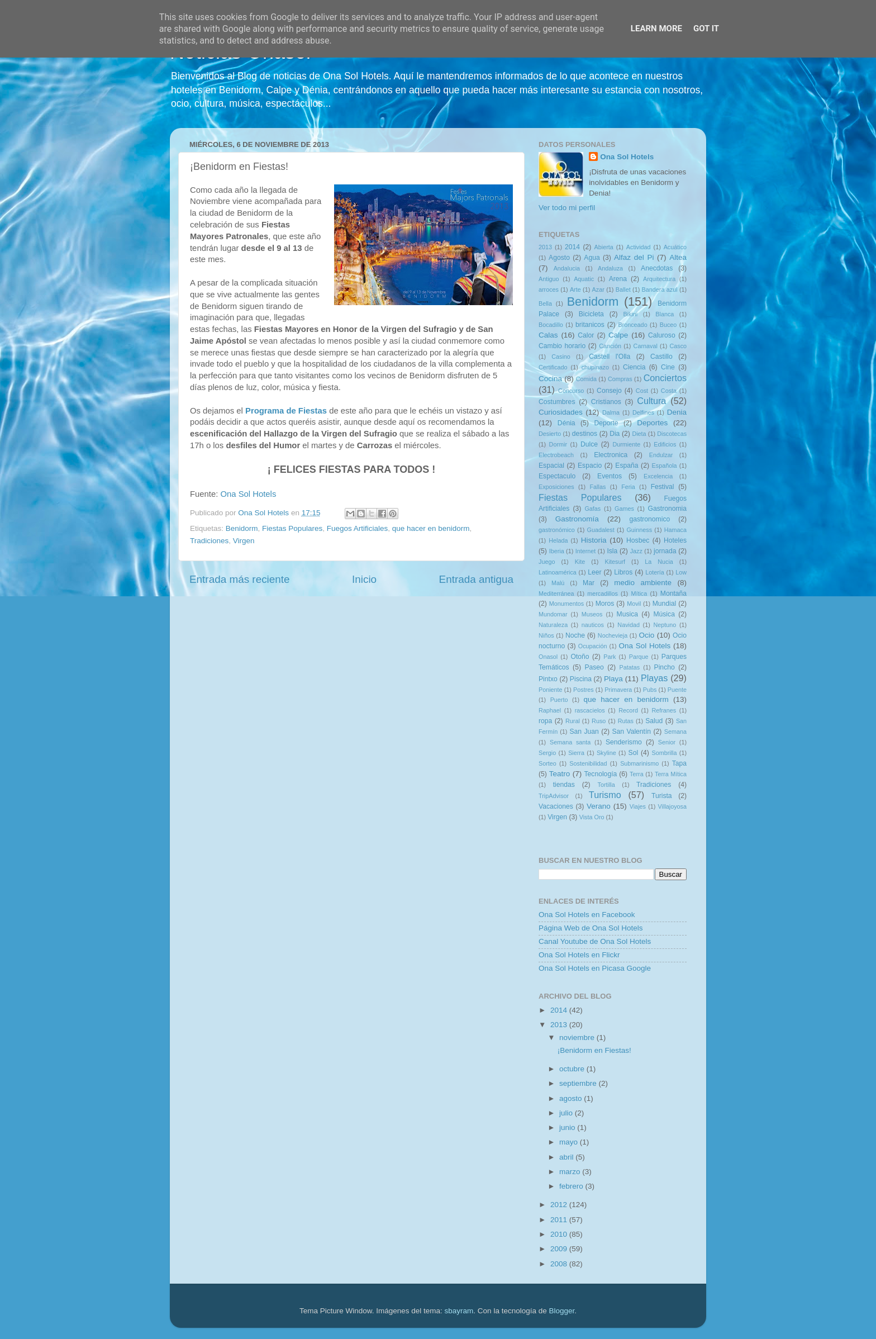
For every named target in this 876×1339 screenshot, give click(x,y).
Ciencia (634, 367)
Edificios (665, 444)
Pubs (650, 689)
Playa (613, 679)
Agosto (559, 258)
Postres (583, 689)
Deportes (652, 423)
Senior (666, 742)
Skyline (606, 752)
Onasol (548, 656)
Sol (634, 753)
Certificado (553, 367)
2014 (572, 247)
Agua (591, 258)
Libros (623, 572)
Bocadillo (551, 324)
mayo (569, 1142)
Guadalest (601, 529)
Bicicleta (591, 314)
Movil (634, 603)
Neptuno (664, 624)
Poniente (551, 689)
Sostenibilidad (588, 763)
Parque (639, 656)
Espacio (590, 465)
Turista (661, 796)
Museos (592, 614)
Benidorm (242, 528)
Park (609, 656)
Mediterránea (556, 593)
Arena (618, 279)
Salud (654, 721)
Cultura (651, 401)
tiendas (564, 785)
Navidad (628, 624)
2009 (559, 1249)
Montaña (673, 593)
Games (624, 508)
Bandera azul (660, 289)
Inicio (364, 579)
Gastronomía (577, 519)
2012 (559, 1204)
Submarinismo (639, 763)
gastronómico (557, 529)
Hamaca (675, 529)
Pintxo (548, 679)
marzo (570, 1171)
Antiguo (549, 279)
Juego (547, 561)
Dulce (589, 444)
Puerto (559, 699)
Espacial (551, 465)
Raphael (550, 710)
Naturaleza (553, 624)
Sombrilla (664, 752)
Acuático (675, 247)
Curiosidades (561, 412)
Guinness (639, 529)
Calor (586, 335)
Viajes (638, 806)
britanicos (589, 325)
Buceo (668, 324)
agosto (571, 1098)
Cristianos (606, 402)
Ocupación (592, 646)
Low (681, 572)
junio (568, 1127)
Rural (572, 721)
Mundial (665, 603)
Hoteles (675, 540)
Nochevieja (612, 635)
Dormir (558, 444)
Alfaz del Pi (634, 257)
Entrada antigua (476, 579)
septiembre (579, 1083)
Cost (642, 390)
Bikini (630, 314)
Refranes (663, 710)
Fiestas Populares (292, 528)
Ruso (599, 721)
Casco (678, 346)
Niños (546, 635)
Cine (668, 367)
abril (567, 1157)
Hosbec (637, 540)
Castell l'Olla (609, 356)
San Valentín (631, 731)
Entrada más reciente (239, 579)
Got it (706, 28)
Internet (585, 551)
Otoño (579, 657)
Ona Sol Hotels (248, 494)
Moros (605, 603)
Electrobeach (556, 455)
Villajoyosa (672, 806)
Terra (637, 774)
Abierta (603, 247)
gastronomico (649, 519)
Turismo (605, 795)
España (626, 465)
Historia (594, 540)
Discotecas (672, 433)
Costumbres (557, 402)
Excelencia (658, 476)
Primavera (618, 689)
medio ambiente (643, 582)
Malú (557, 583)
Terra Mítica (671, 774)
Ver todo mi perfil (567, 207)
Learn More (656, 28)
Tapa (679, 763)
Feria (628, 486)
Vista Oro (591, 817)
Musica (627, 614)
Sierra (576, 752)
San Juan (583, 731)
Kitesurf (614, 561)
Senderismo (624, 742)
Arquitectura (659, 279)
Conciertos (665, 378)
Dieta (639, 433)
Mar (588, 583)
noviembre (578, 1037)
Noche (575, 635)
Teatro (559, 774)
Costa (669, 390)
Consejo (609, 391)
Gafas (592, 508)
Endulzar (661, 455)
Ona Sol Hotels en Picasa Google (595, 968)
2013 (545, 247)
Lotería (654, 572)
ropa (545, 721)
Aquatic (584, 279)
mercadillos (602, 593)
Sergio (547, 752)
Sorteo (547, 763)
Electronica (610, 455)
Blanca (664, 314)
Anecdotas (657, 268)
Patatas (630, 667)
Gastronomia (667, 508)
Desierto (550, 433)
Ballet (623, 289)
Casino (560, 356)
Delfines (643, 412)
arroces (549, 289)
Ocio (647, 635)
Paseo (593, 667)
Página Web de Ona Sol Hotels (591, 928)
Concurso (571, 390)
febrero (572, 1186)
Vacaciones (556, 806)
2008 (559, 1264)
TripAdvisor (554, 795)
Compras (620, 379)
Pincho (664, 667)
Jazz (636, 551)
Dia (615, 434)
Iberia (556, 551)
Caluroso (661, 335)
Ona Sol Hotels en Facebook (587, 914)
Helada (558, 540)
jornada (665, 551)
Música (663, 614)
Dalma (611, 412)
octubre (573, 1069)
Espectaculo (557, 476)
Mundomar (553, 614)
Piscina (581, 679)
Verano (599, 806)
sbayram (459, 1311)
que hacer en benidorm (431, 528)
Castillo (661, 356)
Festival (662, 487)
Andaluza (610, 268)
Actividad (638, 247)
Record (628, 710)
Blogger (561, 1311)
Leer (594, 572)
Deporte (606, 423)
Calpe (618, 335)
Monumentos (566, 603)
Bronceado (632, 324)
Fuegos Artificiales (357, 528)
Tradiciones (209, 540)
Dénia (566, 423)
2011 (559, 1219)
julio (567, 1113)
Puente (677, 689)
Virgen (244, 540)
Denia (677, 412)
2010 (559, 1234)
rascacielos (590, 710)
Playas (654, 678)
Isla (612, 551)
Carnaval (646, 346)
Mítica (639, 593)
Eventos (609, 476)
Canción (610, 346)
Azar (598, 289)
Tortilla (606, 784)
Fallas (597, 486)
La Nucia (659, 561)
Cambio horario (562, 346)
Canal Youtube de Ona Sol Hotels (595, 941)
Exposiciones (556, 486)
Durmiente (626, 444)
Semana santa (570, 742)
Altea (678, 257)
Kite (580, 561)
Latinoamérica (558, 572)
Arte (575, 289)
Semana (675, 731)
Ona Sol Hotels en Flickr (579, 955)
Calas (548, 335)
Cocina (550, 378)
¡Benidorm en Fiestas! (594, 1050)
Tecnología (600, 774)
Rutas (626, 721)
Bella (545, 303)
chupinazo (595, 367)
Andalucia (567, 268)
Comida (586, 379)
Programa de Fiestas (286, 410)
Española (664, 465)
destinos (584, 434)
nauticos (593, 624)
